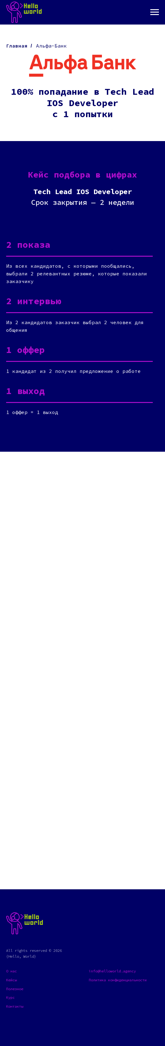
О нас (11, 971)
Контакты (14, 1006)
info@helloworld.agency (112, 971)
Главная (17, 46)
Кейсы (11, 980)
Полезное (14, 989)
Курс (10, 997)
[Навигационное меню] (154, 12)
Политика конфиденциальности (118, 980)
